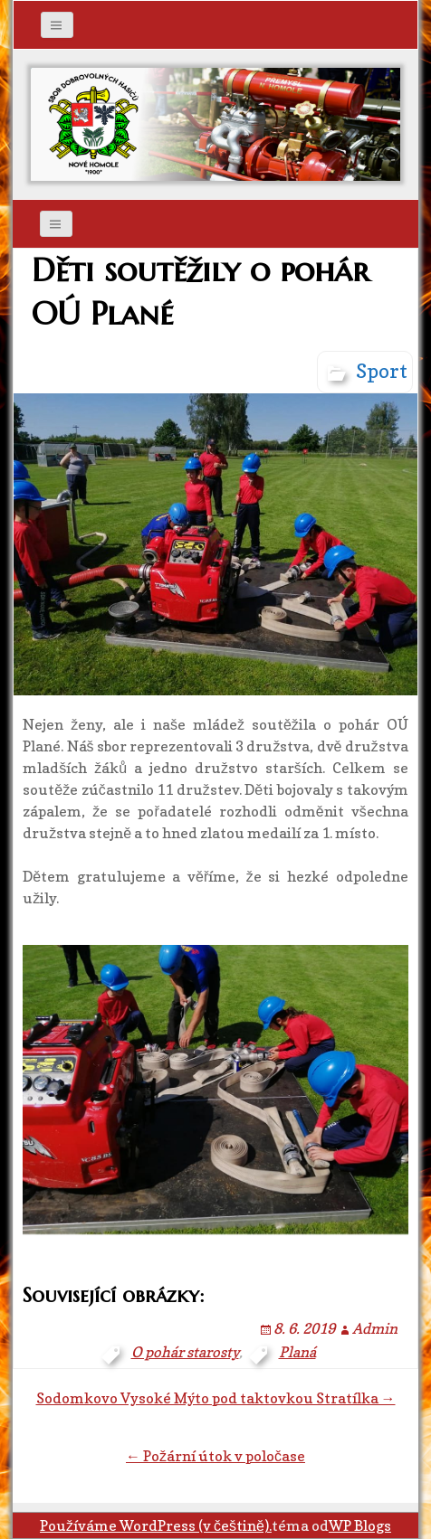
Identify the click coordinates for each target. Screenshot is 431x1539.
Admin (374, 1328)
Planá (297, 1352)
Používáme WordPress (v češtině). (156, 1525)
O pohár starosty (185, 1352)
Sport (381, 370)
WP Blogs (360, 1525)
